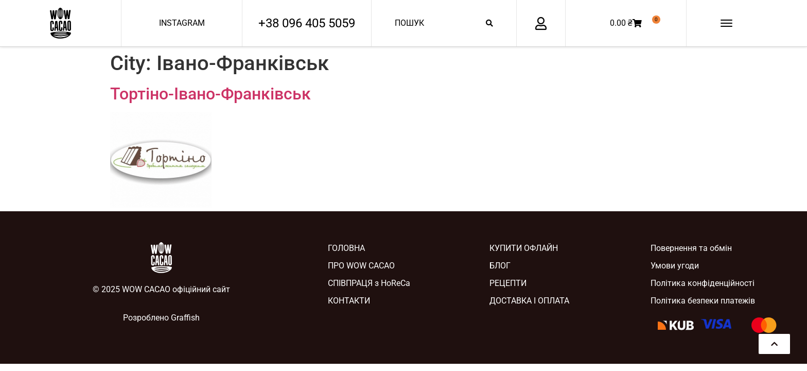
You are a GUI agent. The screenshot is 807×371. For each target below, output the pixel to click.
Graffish (185, 318)
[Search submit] (489, 23)
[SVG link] (60, 23)
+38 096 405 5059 (306, 23)
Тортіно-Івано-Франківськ (210, 94)
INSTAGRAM (182, 23)
